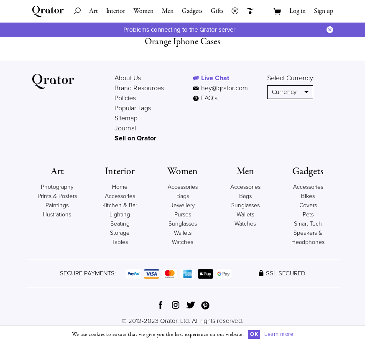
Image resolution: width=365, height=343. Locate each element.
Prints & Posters (57, 196)
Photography (57, 187)
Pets (308, 214)
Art (93, 11)
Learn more (278, 334)
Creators (247, 11)
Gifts (217, 11)
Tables (120, 242)
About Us (128, 78)
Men (168, 11)
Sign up (323, 11)
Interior (115, 11)
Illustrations (57, 214)
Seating (120, 223)
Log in (297, 11)
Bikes (308, 196)
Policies (125, 98)
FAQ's (205, 98)
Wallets (182, 232)
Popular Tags (133, 108)
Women (143, 11)
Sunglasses (182, 223)
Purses (182, 214)
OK (254, 334)
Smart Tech (308, 223)
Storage (120, 232)
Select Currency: (291, 78)
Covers (308, 205)
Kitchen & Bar (119, 205)
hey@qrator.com (224, 88)
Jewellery (183, 205)
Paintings (57, 205)
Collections (232, 11)
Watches (182, 242)
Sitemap (126, 118)
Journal (125, 128)
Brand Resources (139, 88)
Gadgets (192, 11)
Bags (182, 196)
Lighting (120, 214)
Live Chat (215, 78)
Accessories (183, 187)
